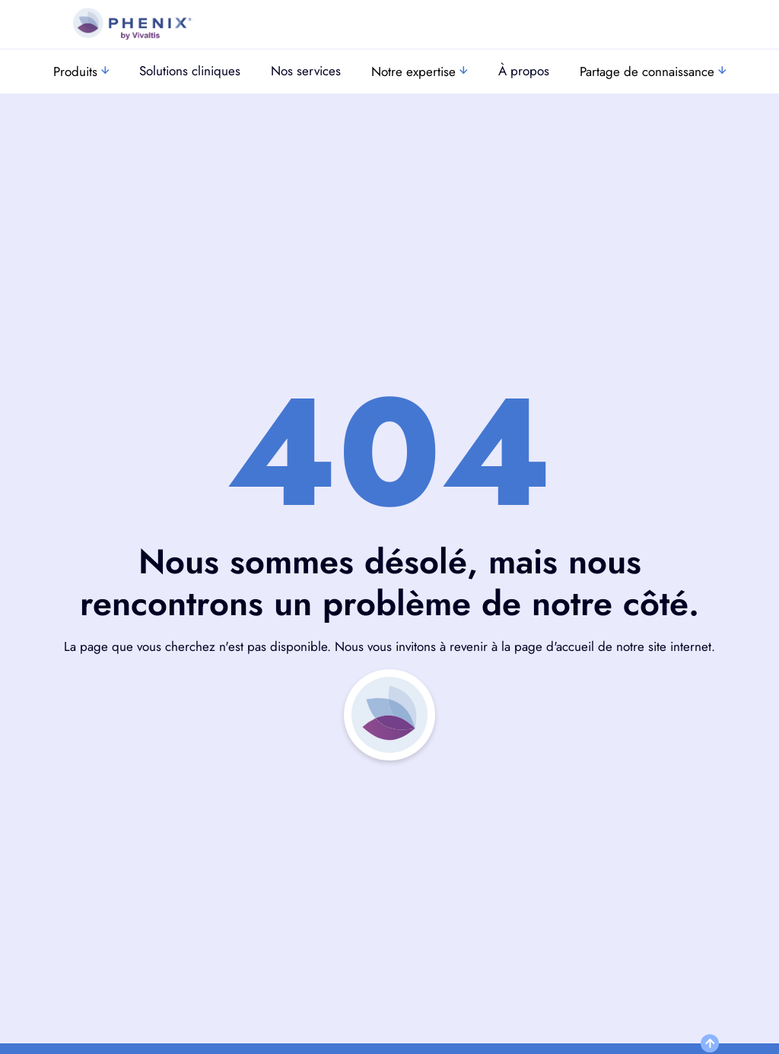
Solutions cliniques (189, 71)
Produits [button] (81, 71)
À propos (523, 71)
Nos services (306, 71)
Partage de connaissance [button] (653, 71)
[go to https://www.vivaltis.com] (131, 24)
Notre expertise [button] (419, 71)
